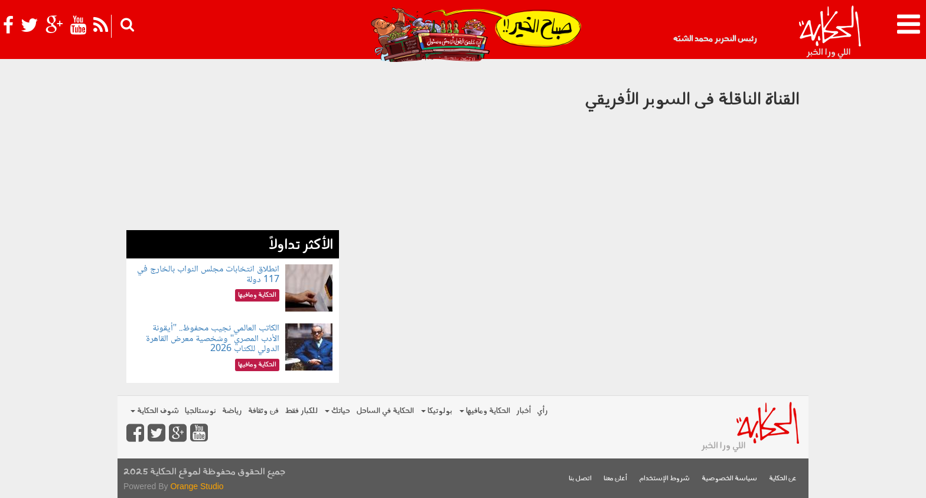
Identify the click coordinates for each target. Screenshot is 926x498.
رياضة (232, 411)
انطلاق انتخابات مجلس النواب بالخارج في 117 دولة (208, 274)
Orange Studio (196, 486)
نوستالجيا (200, 411)
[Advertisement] (232, 147)
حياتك (337, 411)
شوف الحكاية (155, 411)
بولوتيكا (436, 411)
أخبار (523, 411)
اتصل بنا (580, 479)
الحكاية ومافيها (484, 411)
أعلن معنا (615, 479)
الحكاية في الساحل (385, 411)
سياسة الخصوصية (729, 479)
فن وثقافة (263, 411)
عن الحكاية (783, 479)
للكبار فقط (301, 411)
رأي (542, 411)
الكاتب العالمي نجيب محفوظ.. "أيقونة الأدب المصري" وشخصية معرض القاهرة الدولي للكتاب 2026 (213, 338)
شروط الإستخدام (664, 479)
